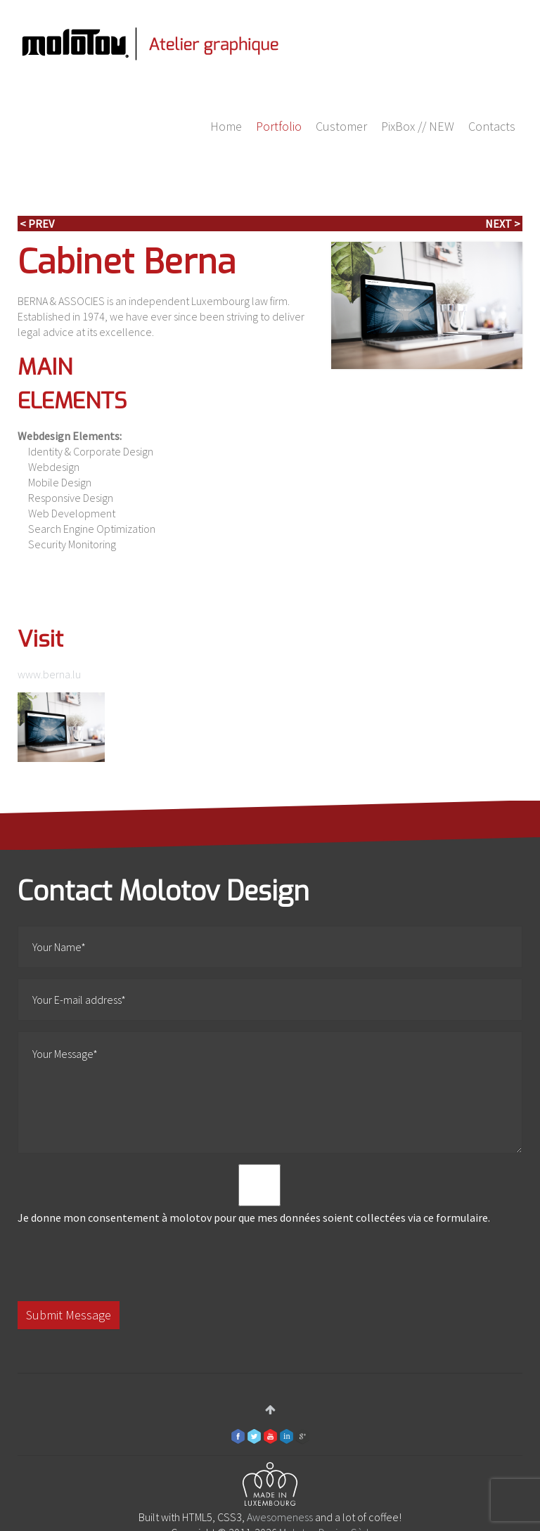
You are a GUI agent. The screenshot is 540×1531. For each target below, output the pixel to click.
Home (226, 126)
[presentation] (124, 1263)
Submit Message (68, 1315)
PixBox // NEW (417, 126)
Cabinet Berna (127, 262)
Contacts (491, 126)
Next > (502, 224)
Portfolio (279, 126)
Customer (341, 126)
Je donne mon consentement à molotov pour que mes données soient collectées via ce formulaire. (259, 1194)
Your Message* (270, 1092)
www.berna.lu (49, 674)
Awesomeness (280, 1517)
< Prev (37, 224)
